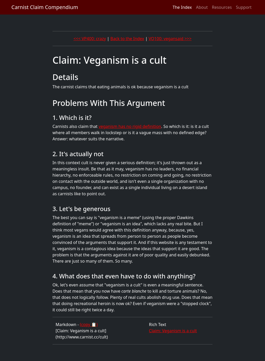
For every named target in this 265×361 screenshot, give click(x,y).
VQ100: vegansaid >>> (170, 38)
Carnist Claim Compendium (44, 7)
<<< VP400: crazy (89, 38)
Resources (222, 7)
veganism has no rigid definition (130, 126)
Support (244, 7)
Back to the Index (127, 38)
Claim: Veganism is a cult (173, 331)
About (202, 7)
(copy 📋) (89, 324)
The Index (182, 7)
